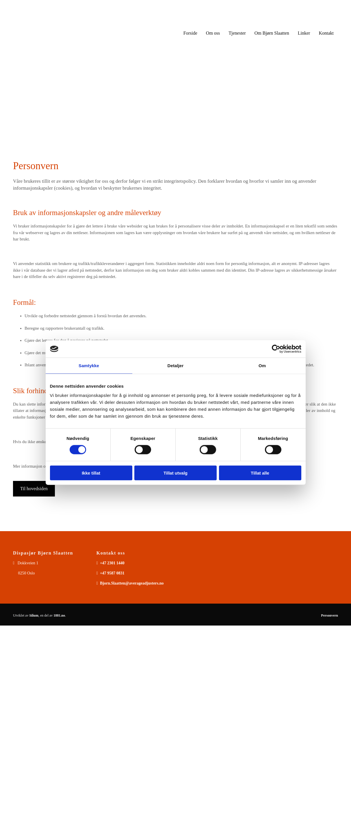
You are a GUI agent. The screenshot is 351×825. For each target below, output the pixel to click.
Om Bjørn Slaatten (272, 33)
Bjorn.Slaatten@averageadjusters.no (132, 583)
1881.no (59, 615)
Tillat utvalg (175, 472)
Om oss (213, 33)
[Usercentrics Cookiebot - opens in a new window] (276, 349)
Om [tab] (262, 365)
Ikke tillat (91, 472)
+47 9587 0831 (112, 573)
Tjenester (237, 33)
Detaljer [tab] (176, 365)
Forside (190, 33)
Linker (304, 33)
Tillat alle (260, 472)
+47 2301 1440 (112, 563)
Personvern (329, 615)
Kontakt (326, 33)
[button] (34, 489)
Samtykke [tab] (89, 365)
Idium (33, 615)
